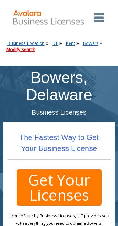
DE (55, 43)
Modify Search (20, 49)
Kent (70, 43)
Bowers (90, 43)
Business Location (26, 43)
